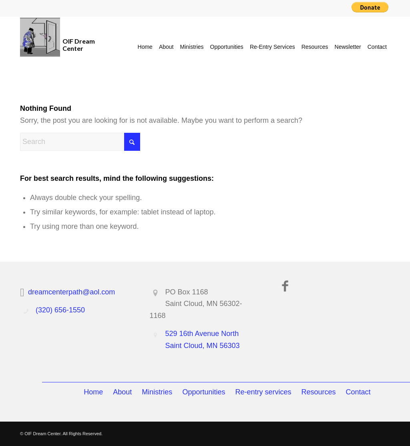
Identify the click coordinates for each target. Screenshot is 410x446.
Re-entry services (263, 392)
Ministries (157, 392)
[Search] (80, 142)
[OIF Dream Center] (40, 47)
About (122, 392)
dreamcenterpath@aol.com (71, 292)
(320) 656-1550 (60, 310)
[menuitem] (145, 47)
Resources (318, 392)
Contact (358, 392)
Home (93, 392)
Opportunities (203, 392)
